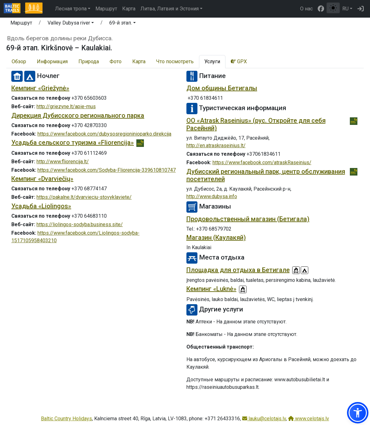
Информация (52, 61)
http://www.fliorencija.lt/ (63, 162)
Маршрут (106, 9)
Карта (128, 9)
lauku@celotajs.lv (264, 419)
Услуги (212, 61)
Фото (116, 61)
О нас (306, 9)
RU (345, 9)
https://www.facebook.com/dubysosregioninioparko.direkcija (104, 134)
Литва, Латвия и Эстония (169, 9)
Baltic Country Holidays (66, 419)
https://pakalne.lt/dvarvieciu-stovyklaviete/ (84, 197)
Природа (88, 61)
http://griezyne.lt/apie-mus (66, 106)
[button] (70, 24)
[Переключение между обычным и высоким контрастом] (333, 8)
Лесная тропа (71, 9)
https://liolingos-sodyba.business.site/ (80, 224)
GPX (239, 61)
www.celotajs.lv (308, 419)
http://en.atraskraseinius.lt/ (216, 145)
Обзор (19, 61)
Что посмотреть (175, 61)
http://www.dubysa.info (211, 196)
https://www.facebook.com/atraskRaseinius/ (262, 162)
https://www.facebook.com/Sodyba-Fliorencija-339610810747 (106, 170)
